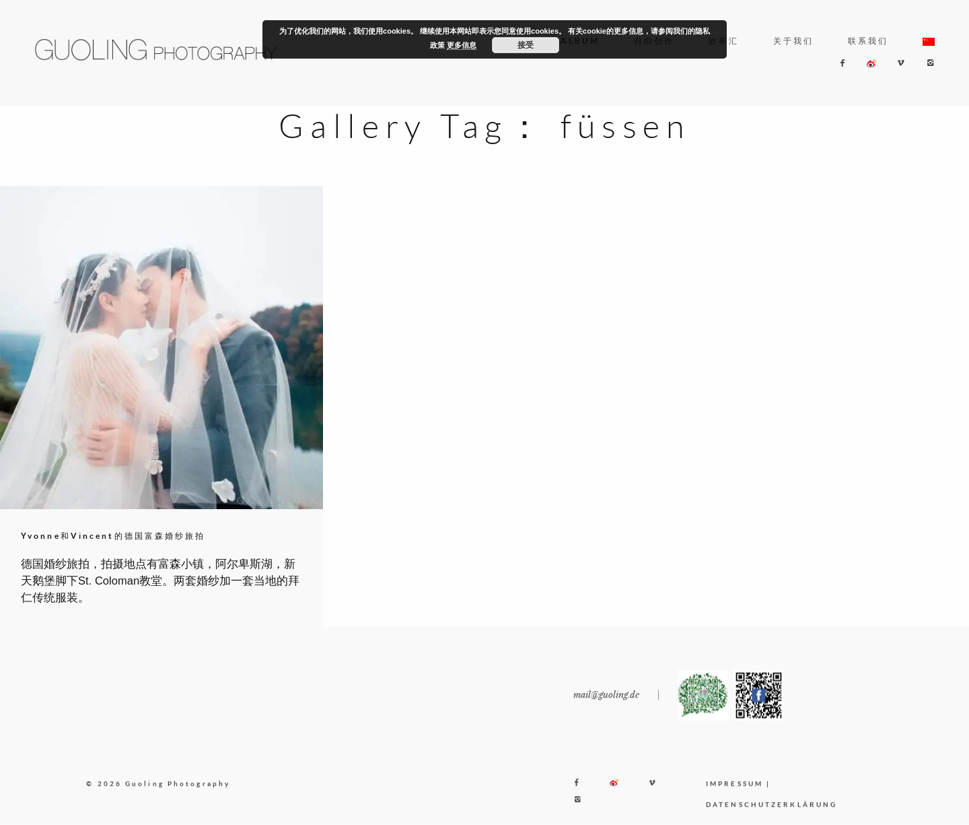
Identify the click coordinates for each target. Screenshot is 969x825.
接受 (525, 45)
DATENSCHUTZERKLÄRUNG (771, 813)
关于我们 (793, 41)
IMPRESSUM (734, 792)
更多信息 (461, 45)
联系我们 (868, 41)
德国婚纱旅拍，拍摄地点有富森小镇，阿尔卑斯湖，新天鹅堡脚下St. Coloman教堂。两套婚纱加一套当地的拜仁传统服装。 (160, 581)
